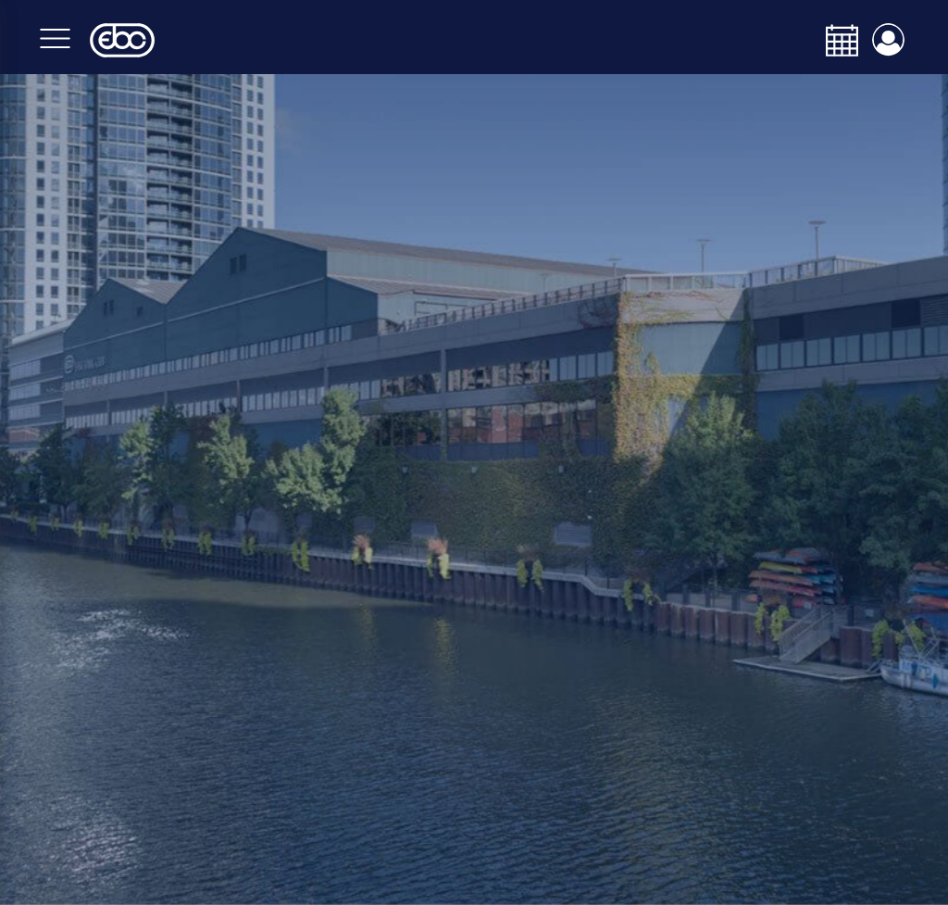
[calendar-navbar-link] (835, 40)
